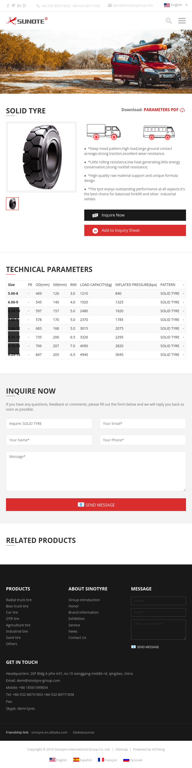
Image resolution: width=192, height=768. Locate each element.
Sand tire (13, 637)
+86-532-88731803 (27, 694)
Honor (73, 606)
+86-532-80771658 (59, 694)
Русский (136, 760)
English (176, 4)
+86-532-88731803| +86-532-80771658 (70, 5)
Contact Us (77, 637)
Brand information (83, 612)
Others (11, 643)
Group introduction (84, 599)
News (73, 631)
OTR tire (12, 618)
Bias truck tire (17, 606)
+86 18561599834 (33, 687)
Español (86, 760)
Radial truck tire (19, 599)
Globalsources (83, 732)
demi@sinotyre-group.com (133, 5)
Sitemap (122, 749)
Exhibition (76, 618)
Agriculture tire (18, 625)
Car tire (12, 612)
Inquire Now (113, 215)
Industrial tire (17, 631)
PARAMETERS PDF (161, 109)
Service (74, 625)
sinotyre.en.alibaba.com (49, 732)
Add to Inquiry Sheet (121, 230)
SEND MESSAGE (100, 505)
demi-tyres (26, 708)
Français (110, 760)
